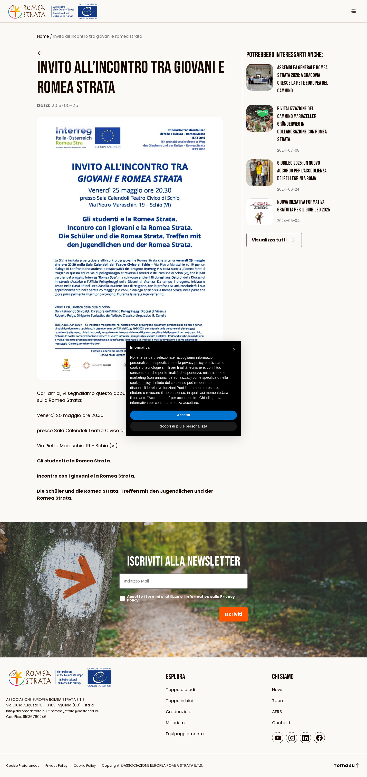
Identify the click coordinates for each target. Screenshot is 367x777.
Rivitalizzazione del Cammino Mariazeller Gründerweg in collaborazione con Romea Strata (303, 124)
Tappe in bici (180, 700)
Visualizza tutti (274, 244)
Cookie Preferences (23, 765)
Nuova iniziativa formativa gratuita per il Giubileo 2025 (302, 210)
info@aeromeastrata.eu (28, 710)
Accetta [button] (183, 415)
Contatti (281, 722)
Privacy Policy (59, 765)
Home (43, 36)
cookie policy (140, 383)
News (278, 689)
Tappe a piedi (181, 689)
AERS (277, 711)
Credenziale (179, 711)
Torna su (347, 765)
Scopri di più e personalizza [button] (183, 426)
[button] (234, 349)
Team (278, 700)
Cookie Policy (89, 765)
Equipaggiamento (186, 733)
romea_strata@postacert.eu (79, 710)
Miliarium (176, 722)
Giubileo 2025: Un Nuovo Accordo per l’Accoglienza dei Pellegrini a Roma (302, 171)
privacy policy (193, 363)
